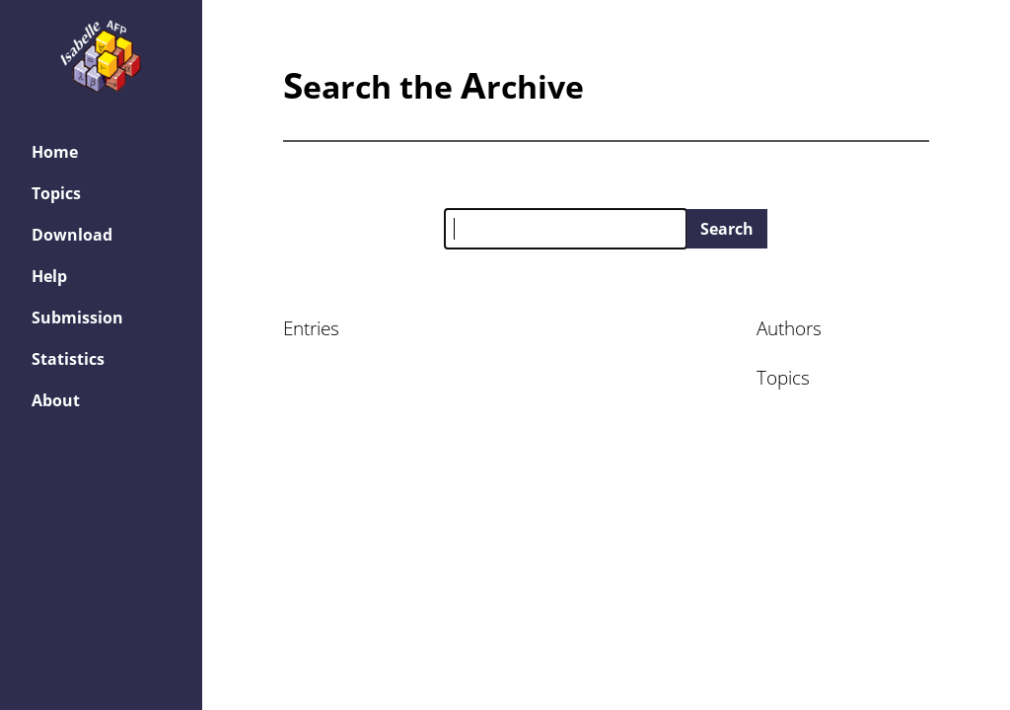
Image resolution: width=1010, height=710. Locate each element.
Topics (56, 193)
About (56, 400)
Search (727, 229)
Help (49, 276)
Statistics (68, 359)
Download (72, 235)
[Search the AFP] (566, 228)
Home (55, 152)
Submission (77, 317)
